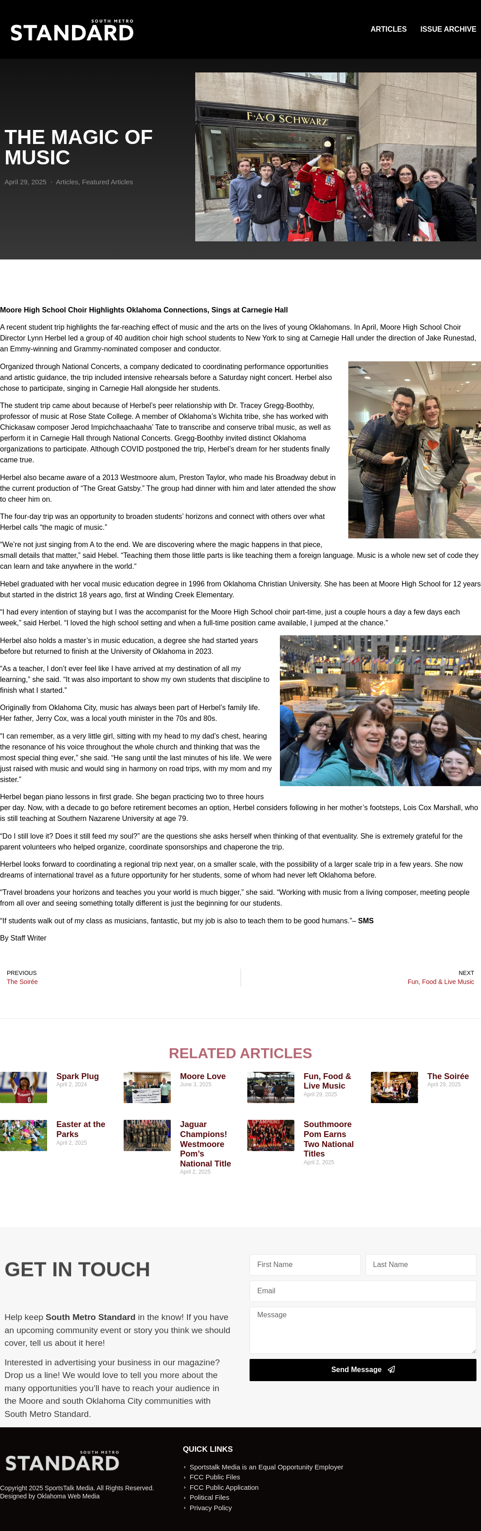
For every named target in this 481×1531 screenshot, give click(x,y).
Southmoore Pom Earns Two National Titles (328, 1139)
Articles (388, 29)
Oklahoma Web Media (68, 1496)
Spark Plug (77, 1076)
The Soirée (448, 1076)
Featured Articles (107, 182)
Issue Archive (448, 29)
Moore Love (203, 1076)
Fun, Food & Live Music (327, 1081)
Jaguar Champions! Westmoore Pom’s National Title (205, 1144)
